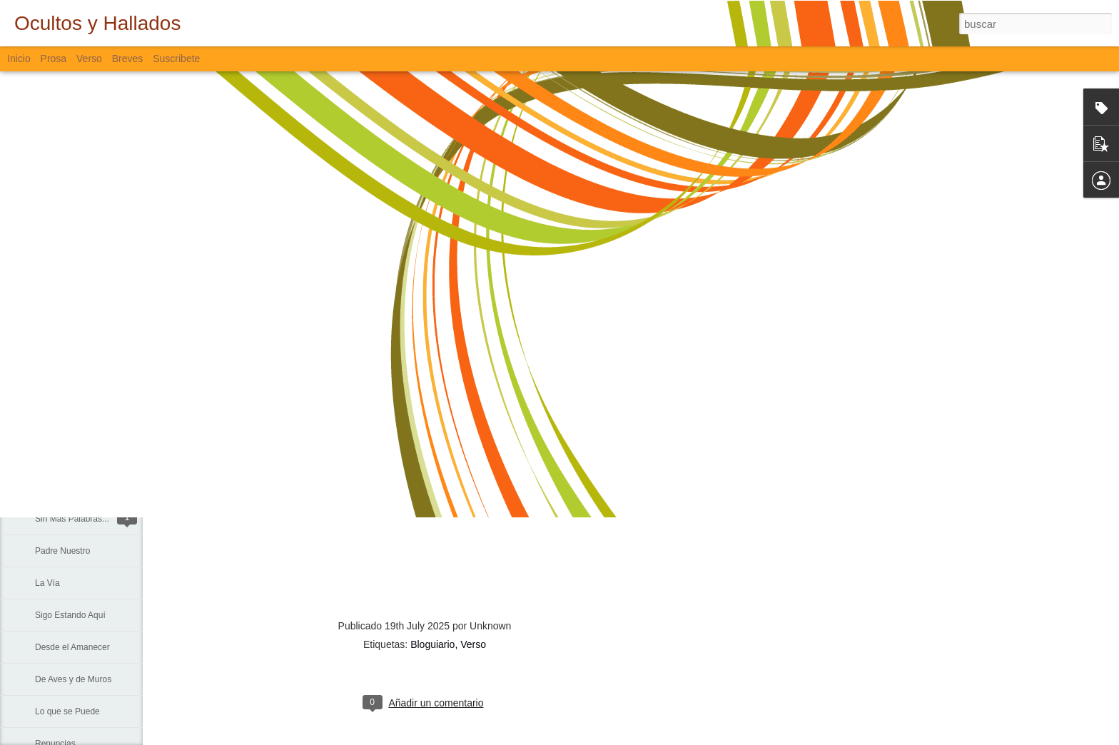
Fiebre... (50, 487)
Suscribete (176, 58)
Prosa (54, 58)
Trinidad (50, 390)
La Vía (47, 583)
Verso (89, 58)
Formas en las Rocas (75, 326)
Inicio (19, 58)
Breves (127, 58)
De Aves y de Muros (73, 679)
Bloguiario (432, 644)
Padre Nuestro (62, 551)
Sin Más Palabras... (72, 519)
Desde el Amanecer (72, 647)
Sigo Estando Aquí (70, 615)
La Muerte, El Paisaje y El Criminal (101, 455)
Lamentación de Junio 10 (83, 422)
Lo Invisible (56, 358)
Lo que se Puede (67, 711)
